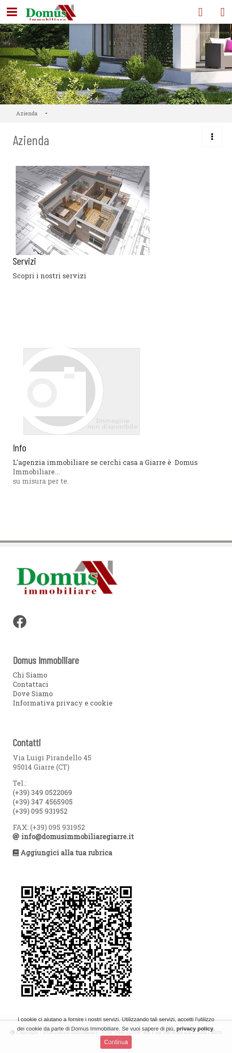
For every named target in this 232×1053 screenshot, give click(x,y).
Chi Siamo (30, 674)
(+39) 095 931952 (40, 811)
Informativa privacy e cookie (63, 702)
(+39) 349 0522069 (42, 792)
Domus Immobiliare (51, 13)
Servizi (24, 261)
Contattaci (30, 684)
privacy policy (194, 1028)
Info (19, 447)
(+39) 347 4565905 (43, 801)
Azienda (26, 113)
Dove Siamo (33, 693)
